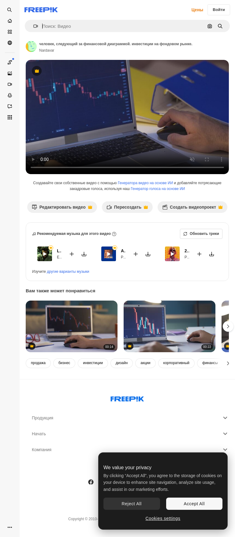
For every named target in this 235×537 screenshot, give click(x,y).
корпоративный (176, 363)
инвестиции (93, 363)
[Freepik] (41, 9)
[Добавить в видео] (71, 254)
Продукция (130, 418)
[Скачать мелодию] (84, 254)
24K (187, 250)
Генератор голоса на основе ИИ (158, 189)
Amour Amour (123, 250)
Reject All (132, 503)
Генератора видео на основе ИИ (145, 183)
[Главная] (10, 21)
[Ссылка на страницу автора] (31, 46)
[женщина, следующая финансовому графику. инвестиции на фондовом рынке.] (72, 326)
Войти (219, 9)
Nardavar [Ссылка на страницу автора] (46, 50)
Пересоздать (127, 209)
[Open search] (10, 10)
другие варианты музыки (68, 271)
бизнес (64, 363)
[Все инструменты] (10, 117)
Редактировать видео (62, 209)
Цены (197, 9)
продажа (38, 363)
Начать (130, 433)
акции (145, 363)
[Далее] (228, 363)
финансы (210, 363)
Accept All (194, 503)
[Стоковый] (10, 32)
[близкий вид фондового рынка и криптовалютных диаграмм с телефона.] (169, 326)
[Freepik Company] (127, 397)
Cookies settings (163, 518)
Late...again (59, 250)
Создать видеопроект (192, 209)
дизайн (122, 363)
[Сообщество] (10, 43)
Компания (130, 449)
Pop (124, 257)
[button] (33, 26)
